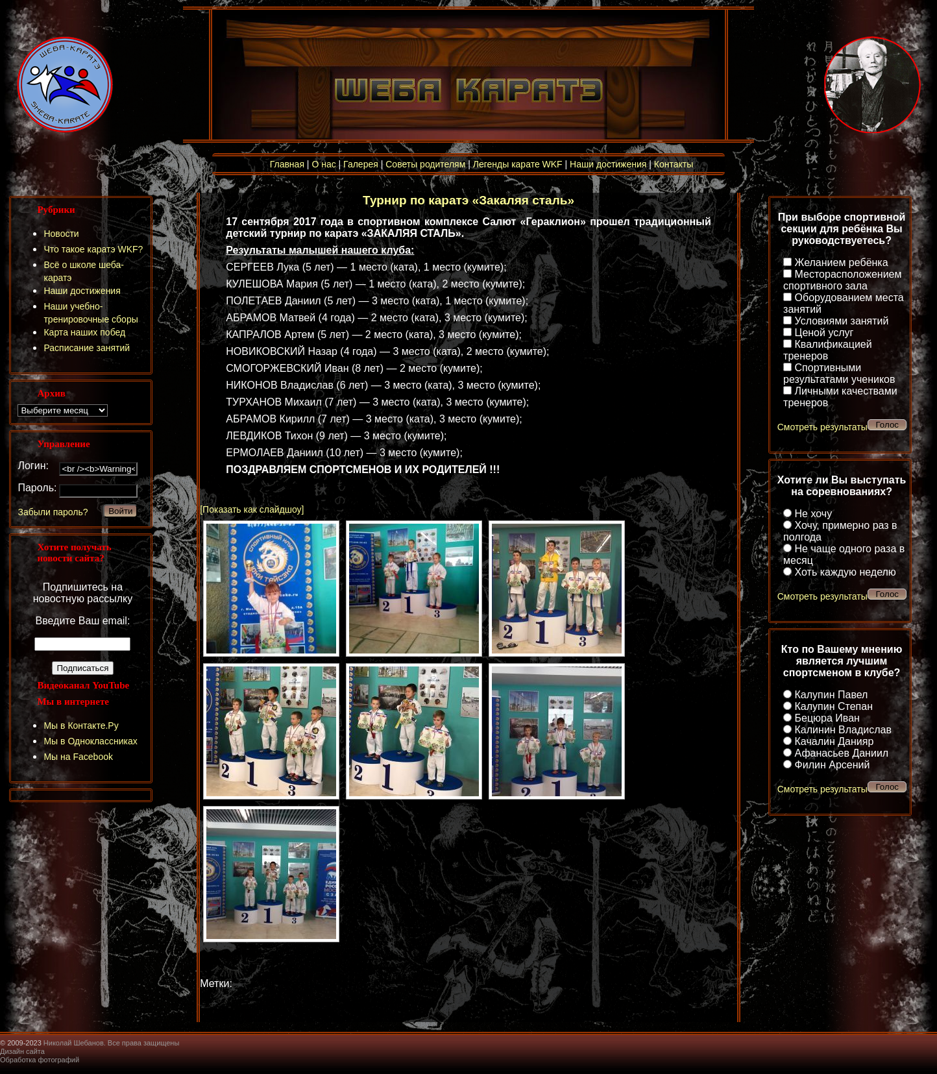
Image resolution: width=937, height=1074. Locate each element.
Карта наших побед (84, 332)
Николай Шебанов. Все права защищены (111, 1043)
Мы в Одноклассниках (90, 741)
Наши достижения (608, 164)
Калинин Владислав (843, 729)
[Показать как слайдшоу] (252, 509)
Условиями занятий (842, 320)
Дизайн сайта (22, 1051)
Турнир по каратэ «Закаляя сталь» (468, 200)
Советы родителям (425, 164)
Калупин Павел (831, 694)
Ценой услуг (824, 332)
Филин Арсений (832, 764)
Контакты (673, 164)
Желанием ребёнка (841, 262)
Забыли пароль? (53, 512)
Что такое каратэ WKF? (93, 249)
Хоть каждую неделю (845, 572)
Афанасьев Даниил (842, 753)
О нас (323, 164)
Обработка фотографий (39, 1060)
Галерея (360, 164)
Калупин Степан (834, 706)
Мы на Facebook (78, 756)
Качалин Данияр (834, 741)
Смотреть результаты (822, 427)
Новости (61, 233)
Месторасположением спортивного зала (842, 280)
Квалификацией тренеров (827, 350)
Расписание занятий (86, 348)
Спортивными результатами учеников (839, 373)
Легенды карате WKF (518, 164)
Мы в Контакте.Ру (80, 725)
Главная (287, 164)
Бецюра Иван (827, 718)
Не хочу (814, 513)
